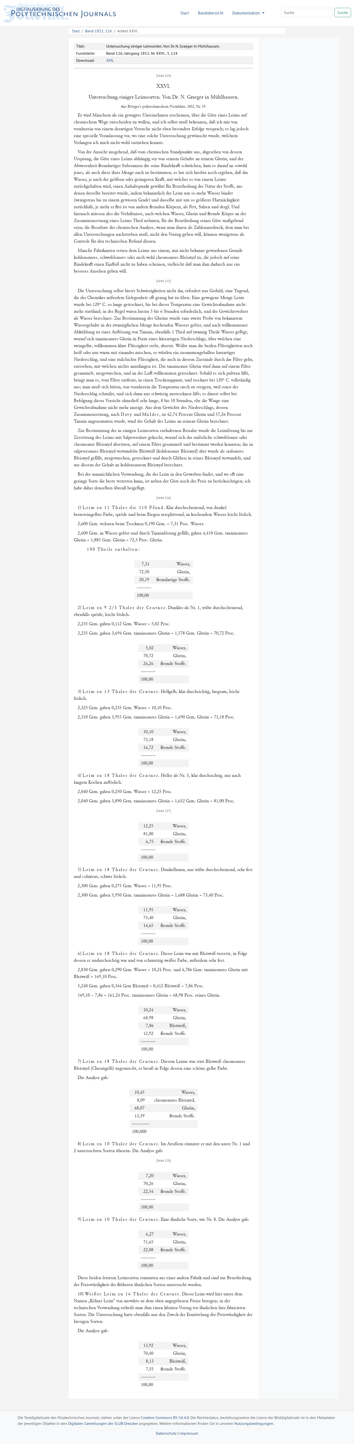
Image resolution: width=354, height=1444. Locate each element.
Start (184, 13)
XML (110, 60)
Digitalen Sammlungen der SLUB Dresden (103, 1423)
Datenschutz (166, 1433)
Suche (343, 12)
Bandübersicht (210, 13)
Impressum (188, 1433)
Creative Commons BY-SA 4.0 (165, 1417)
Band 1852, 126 (98, 30)
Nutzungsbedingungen (253, 1423)
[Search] (306, 12)
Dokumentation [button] (246, 13)
